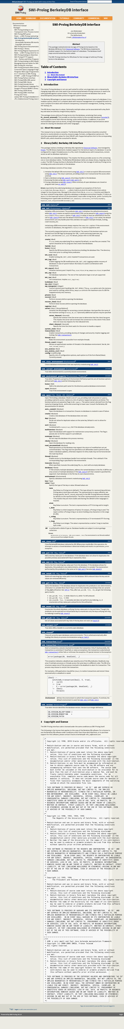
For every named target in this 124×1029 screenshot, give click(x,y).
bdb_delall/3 (97, 569)
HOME (19, 18)
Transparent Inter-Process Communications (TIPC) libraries (36, 32)
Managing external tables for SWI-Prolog (29, 63)
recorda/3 (105, 117)
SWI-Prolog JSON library (23, 90)
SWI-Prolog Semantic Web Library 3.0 (27, 67)
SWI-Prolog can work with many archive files (39, 2)
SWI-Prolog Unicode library (24, 84)
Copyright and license (23, 44)
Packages (16, 28)
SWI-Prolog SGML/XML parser (24, 80)
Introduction (19, 40)
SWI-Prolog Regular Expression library (28, 51)
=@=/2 (66, 590)
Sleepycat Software (73, 49)
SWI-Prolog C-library (21, 49)
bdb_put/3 (66, 180)
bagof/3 (96, 621)
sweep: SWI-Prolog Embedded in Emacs (28, 97)
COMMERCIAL (94, 18)
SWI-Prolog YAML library (23, 82)
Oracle (43, 150)
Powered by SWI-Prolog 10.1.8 (11, 1014)
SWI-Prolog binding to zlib (23, 30)
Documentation (18, 23)
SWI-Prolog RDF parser (22, 34)
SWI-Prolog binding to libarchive (26, 55)
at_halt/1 (61, 184)
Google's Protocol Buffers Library (26, 88)
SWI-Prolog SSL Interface (23, 65)
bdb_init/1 (80, 172)
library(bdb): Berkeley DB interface (27, 42)
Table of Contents (53, 67)
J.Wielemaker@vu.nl (79, 37)
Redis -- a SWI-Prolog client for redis (27, 53)
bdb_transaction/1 (64, 335)
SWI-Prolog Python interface (24, 78)
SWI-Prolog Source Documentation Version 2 (30, 46)
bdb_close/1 (67, 182)
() (50, 205)
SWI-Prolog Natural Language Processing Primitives (33, 86)
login (16, 1009)
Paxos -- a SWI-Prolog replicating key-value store (31, 36)
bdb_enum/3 (65, 613)
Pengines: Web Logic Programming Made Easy (30, 72)
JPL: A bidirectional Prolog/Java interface (29, 99)
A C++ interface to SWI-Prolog (25, 74)
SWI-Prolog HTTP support (23, 57)
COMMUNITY (78, 18)
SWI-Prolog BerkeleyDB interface (27, 38)
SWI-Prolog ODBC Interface (24, 93)
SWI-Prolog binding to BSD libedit (26, 61)
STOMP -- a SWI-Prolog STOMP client (27, 76)
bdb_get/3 (75, 180)
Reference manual (20, 26)
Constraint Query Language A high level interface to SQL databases (38, 69)
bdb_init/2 (53, 174)
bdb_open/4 (65, 178)
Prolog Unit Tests (20, 95)
